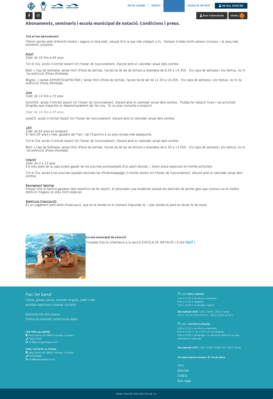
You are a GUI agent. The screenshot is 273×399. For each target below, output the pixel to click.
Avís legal (184, 381)
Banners (183, 370)
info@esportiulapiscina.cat (40, 359)
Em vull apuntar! (231, 5)
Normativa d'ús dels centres (43, 314)
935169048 (33, 355)
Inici (180, 365)
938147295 (33, 338)
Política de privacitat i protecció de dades (51, 319)
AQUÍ (189, 242)
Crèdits (182, 376)
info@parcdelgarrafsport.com (42, 342)
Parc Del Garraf (39, 294)
